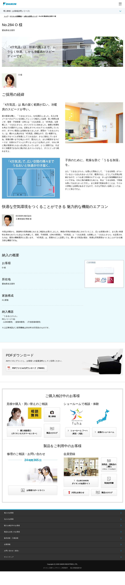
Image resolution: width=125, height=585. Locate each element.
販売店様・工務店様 (11, 538)
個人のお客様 (9, 513)
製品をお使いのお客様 (12, 532)
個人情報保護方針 (76, 568)
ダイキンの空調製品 (16, 16)
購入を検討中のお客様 (12, 525)
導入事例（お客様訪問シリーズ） (17, 11)
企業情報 (7, 544)
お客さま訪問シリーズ (30, 16)
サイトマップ (9, 557)
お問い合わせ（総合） (12, 551)
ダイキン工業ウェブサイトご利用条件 (55, 568)
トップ (6, 16)
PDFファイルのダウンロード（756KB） (29, 368)
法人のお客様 (9, 519)
